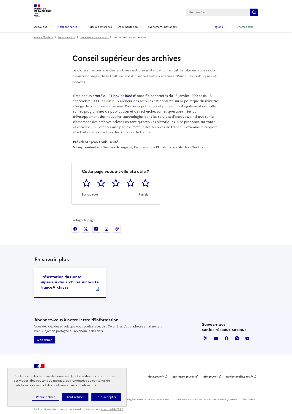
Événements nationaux (162, 27)
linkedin (216, 338)
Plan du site (249, 399)
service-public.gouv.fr (239, 377)
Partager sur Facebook (75, 229)
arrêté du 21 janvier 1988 (112, 95)
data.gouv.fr (156, 377)
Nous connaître (67, 27)
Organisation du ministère (94, 37)
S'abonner (44, 340)
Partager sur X (85, 229)
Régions (218, 27)
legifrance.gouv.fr (183, 377)
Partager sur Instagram (106, 229)
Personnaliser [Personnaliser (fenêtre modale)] (45, 397)
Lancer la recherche (254, 12)
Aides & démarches (100, 27)
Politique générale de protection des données (144, 399)
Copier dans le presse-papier (117, 229)
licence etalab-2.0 (110, 409)
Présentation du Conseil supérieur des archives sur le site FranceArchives (69, 282)
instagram (237, 338)
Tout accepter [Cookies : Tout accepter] (106, 397)
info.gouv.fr (210, 377)
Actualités (40, 27)
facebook (226, 338)
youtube (247, 338)
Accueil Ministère (43, 37)
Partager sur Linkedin (96, 229)
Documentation (128, 27)
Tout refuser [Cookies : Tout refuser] (75, 397)
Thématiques (245, 27)
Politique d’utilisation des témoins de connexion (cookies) (206, 399)
